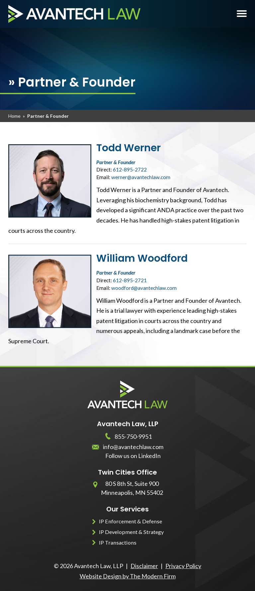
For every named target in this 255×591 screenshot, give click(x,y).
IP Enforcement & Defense (130, 521)
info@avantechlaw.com (133, 446)
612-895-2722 (130, 169)
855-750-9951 (133, 436)
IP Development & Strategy (131, 532)
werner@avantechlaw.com (140, 177)
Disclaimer (144, 565)
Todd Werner (128, 148)
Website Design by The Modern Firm (128, 576)
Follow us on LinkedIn (133, 455)
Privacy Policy (183, 565)
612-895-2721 (130, 280)
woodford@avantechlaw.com (144, 288)
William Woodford (142, 258)
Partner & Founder (115, 162)
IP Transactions (117, 542)
